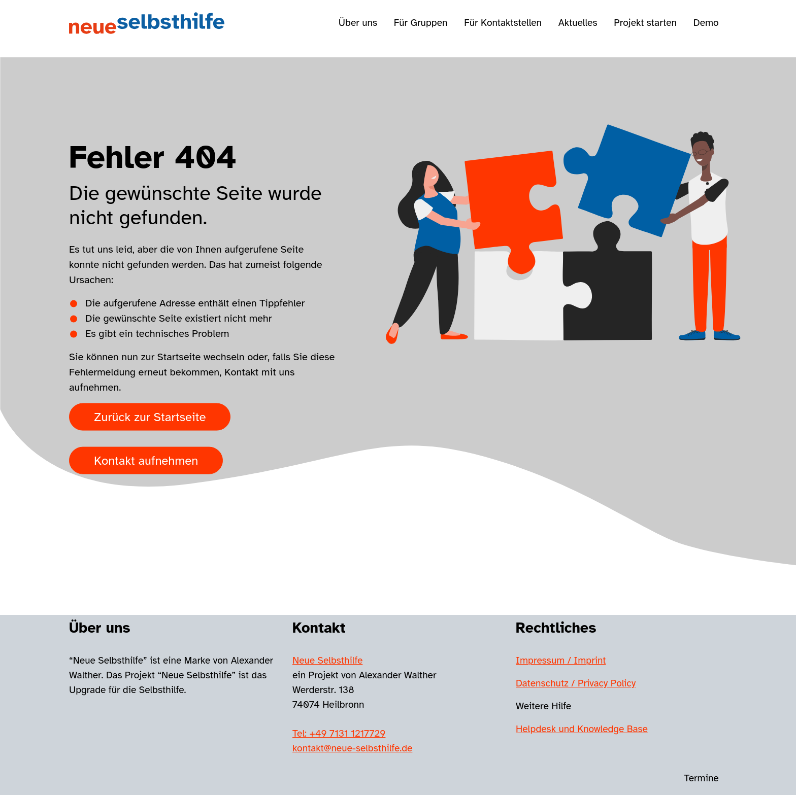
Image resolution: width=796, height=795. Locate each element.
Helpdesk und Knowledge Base (582, 729)
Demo (706, 23)
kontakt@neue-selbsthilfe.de (352, 748)
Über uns (358, 23)
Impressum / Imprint (561, 660)
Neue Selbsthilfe (327, 660)
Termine (701, 778)
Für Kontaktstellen (503, 23)
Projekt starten (645, 23)
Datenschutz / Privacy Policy (576, 683)
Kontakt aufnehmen (146, 460)
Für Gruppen (421, 23)
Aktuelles (578, 23)
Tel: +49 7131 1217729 (338, 734)
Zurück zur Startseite (150, 416)
